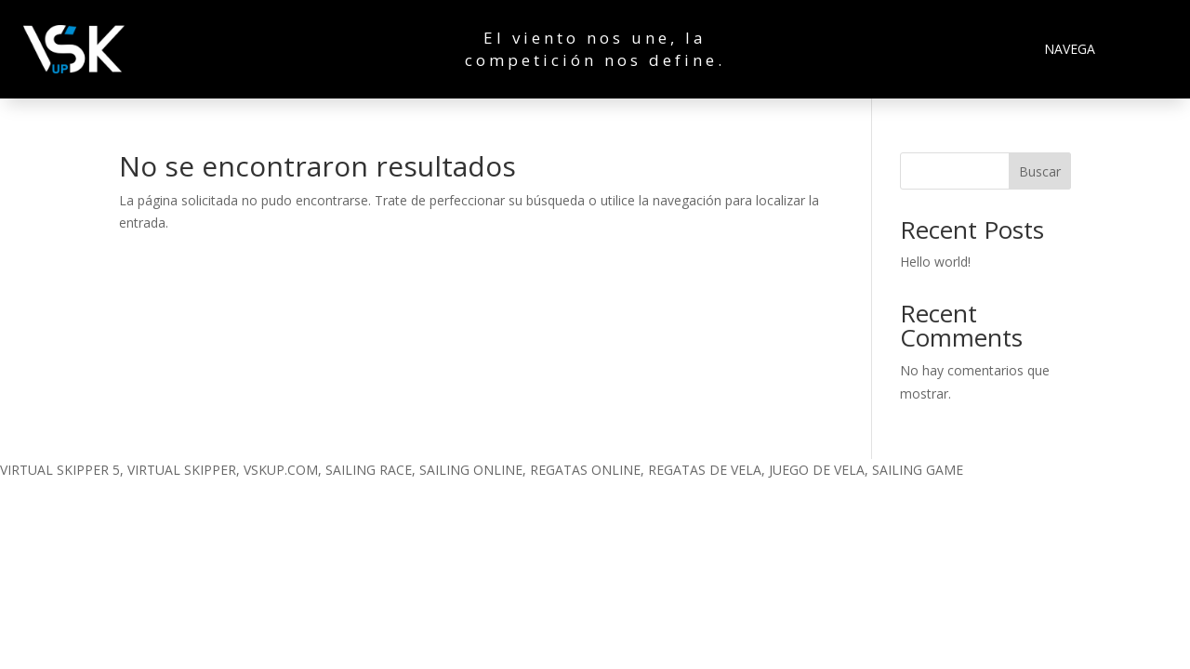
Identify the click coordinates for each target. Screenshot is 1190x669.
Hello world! (935, 261)
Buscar (1040, 171)
